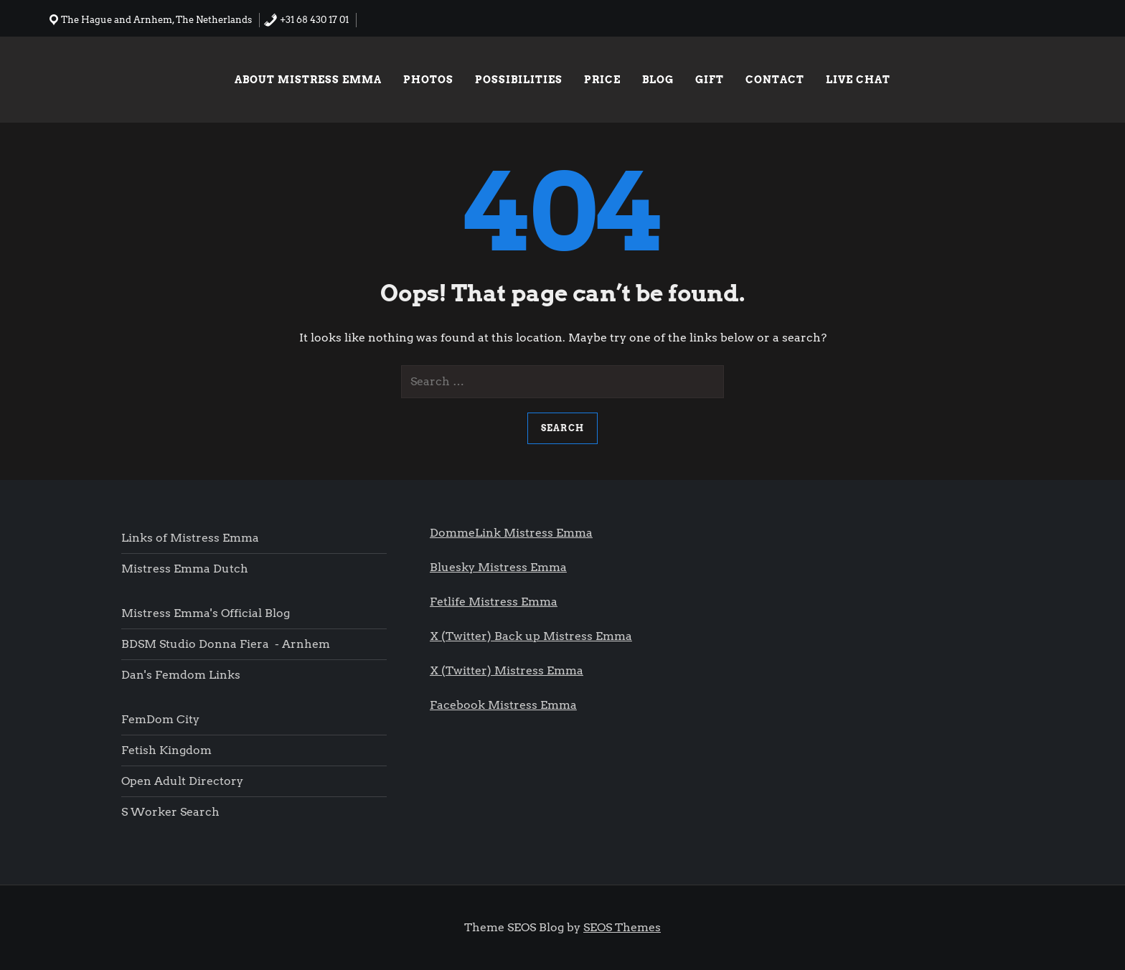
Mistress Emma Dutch (184, 568)
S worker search (170, 812)
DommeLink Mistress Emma (511, 533)
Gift (709, 79)
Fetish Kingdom (168, 750)
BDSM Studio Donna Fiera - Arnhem (225, 644)
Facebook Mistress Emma (503, 705)
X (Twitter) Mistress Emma (506, 670)
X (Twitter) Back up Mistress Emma (531, 636)
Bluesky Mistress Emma (498, 567)
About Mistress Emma (308, 79)
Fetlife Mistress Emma (493, 601)
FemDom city (160, 719)
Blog (658, 79)
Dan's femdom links (180, 675)
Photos (428, 79)
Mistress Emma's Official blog (205, 613)
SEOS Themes (622, 927)
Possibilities (518, 79)
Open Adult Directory (182, 781)
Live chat (858, 79)
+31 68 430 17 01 (306, 19)
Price (602, 79)
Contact (774, 79)
